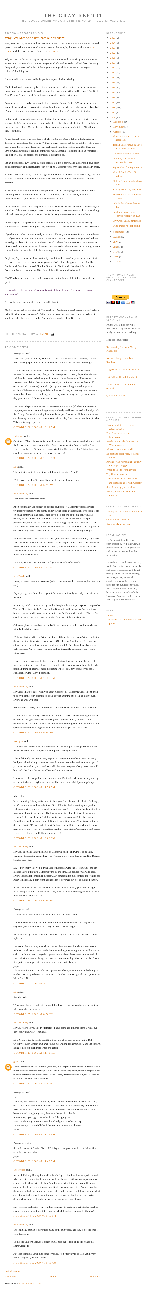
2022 (113, 52)
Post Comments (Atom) (30, 1283)
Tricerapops (19, 1169)
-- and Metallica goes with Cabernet (124, 482)
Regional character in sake (119, 523)
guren (16, 1061)
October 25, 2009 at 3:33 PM (33, 983)
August (117, 236)
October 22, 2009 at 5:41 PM (33, 484)
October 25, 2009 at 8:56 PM (33, 1014)
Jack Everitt (19, 576)
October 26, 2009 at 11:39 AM (34, 1134)
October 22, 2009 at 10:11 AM (34, 427)
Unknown (18, 435)
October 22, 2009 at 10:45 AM (34, 457)
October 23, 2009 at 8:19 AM (33, 732)
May (115, 251)
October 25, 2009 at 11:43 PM (34, 1052)
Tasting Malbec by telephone (127, 189)
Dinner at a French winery (126, 153)
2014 (113, 92)
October (117, 131)
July (115, 241)
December (118, 121)
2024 (113, 42)
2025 (113, 37)
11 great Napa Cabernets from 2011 (124, 369)
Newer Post (10, 1276)
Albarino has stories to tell (119, 449)
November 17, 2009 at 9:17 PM (34, 1215)
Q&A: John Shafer (115, 395)
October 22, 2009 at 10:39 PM (34, 677)
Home (53, 1276)
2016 (113, 82)
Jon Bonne (53, 51)
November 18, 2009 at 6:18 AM (34, 1262)
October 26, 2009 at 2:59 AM (33, 1083)
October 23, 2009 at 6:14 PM (33, 900)
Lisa (15, 466)
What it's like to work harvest (121, 469)
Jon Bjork (18, 741)
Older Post (95, 1276)
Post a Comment (13, 1270)
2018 (113, 72)
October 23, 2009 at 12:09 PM (34, 838)
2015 (113, 87)
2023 (113, 47)
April (116, 256)
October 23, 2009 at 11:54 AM (34, 787)
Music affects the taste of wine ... (122, 478)
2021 (113, 57)
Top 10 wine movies (116, 474)
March (116, 261)
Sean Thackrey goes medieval (121, 487)
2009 (113, 117)
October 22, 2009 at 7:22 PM (33, 567)
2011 (113, 107)
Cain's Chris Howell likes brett (121, 377)
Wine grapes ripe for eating (126, 225)
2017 (113, 77)
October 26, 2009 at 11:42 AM (34, 1161)
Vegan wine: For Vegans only (127, 167)
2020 (113, 62)
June (115, 246)
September (119, 231)
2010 (113, 112)
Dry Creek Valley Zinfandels (127, 220)
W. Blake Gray (20, 493)
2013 (113, 97)
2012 (113, 102)
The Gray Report (73, 15)
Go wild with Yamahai (117, 519)
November (118, 126)
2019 (113, 67)
